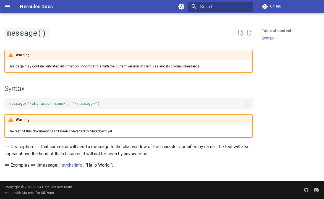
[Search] (220, 7)
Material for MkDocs (38, 193)
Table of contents (278, 30)
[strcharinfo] (72, 165)
